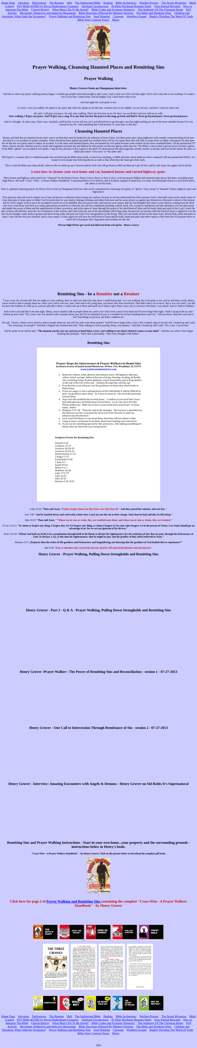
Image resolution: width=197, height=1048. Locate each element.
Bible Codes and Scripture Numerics (113, 9)
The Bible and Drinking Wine (153, 13)
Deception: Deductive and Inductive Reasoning (48, 13)
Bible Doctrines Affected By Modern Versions (106, 13)
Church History (40, 9)
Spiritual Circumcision (95, 6)
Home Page (8, 2)
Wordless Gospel (137, 16)
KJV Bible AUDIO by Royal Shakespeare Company (48, 6)
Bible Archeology (126, 2)
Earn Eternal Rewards (167, 6)
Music (116, 19)
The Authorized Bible (87, 2)
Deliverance (39, 2)
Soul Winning (102, 16)
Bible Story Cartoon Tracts (93, 19)
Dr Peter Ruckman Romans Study (131, 6)
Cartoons (118, 16)
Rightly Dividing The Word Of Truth (171, 16)
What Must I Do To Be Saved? (70, 9)
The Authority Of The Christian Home (160, 9)
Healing (108, 2)
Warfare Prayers (149, 2)
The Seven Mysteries (173, 2)
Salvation (23, 2)
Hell (69, 2)
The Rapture (56, 2)
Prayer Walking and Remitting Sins (70, 16)
